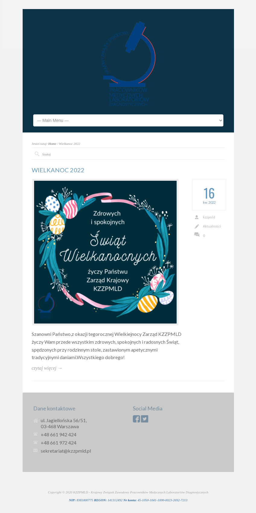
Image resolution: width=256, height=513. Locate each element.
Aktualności (212, 226)
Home (52, 143)
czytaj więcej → (47, 368)
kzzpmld (209, 217)
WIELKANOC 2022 (58, 170)
